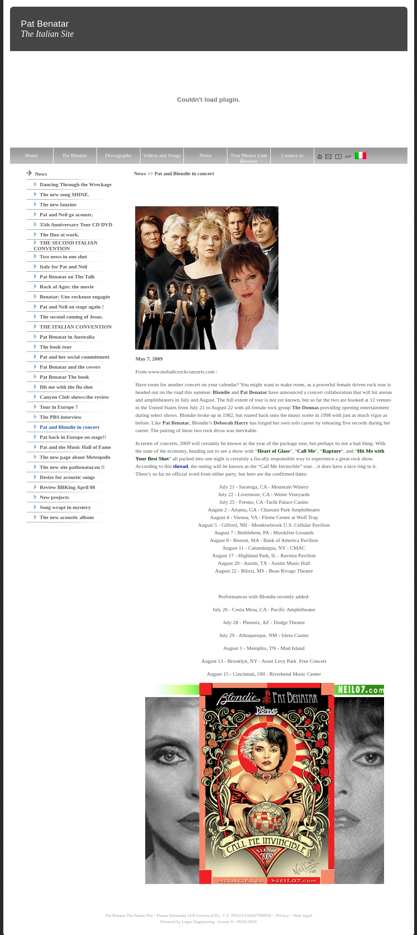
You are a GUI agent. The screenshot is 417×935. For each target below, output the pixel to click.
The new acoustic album (64, 517)
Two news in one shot (60, 256)
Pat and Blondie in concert (66, 427)
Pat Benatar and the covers (67, 367)
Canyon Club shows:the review (71, 397)
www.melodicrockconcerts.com (181, 371)
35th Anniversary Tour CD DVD (73, 224)
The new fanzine (55, 204)
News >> (144, 173)
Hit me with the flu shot (63, 387)
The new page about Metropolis (72, 457)
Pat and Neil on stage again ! (69, 306)
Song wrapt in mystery (62, 507)
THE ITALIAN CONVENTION (73, 326)
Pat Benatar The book (61, 377)
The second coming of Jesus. (68, 316)
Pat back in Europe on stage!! (70, 437)
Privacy (282, 915)
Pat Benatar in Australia (64, 337)
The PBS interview (58, 417)
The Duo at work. (56, 234)
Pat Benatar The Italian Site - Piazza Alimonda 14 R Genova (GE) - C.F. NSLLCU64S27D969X (188, 915)
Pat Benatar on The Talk (64, 276)
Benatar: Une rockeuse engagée (72, 296)
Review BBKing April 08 (65, 487)
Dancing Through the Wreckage (73, 184)
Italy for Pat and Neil (60, 266)
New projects (51, 497)
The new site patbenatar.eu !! (69, 467)
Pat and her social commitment (72, 357)
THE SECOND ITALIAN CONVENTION (65, 245)
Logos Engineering (198, 921)
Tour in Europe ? (56, 407)
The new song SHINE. (61, 194)
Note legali (302, 915)
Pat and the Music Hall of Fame (72, 447)
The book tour (53, 347)
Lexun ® (226, 921)
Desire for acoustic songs (64, 477)
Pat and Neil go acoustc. (64, 214)
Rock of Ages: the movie (64, 286)
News (37, 174)
